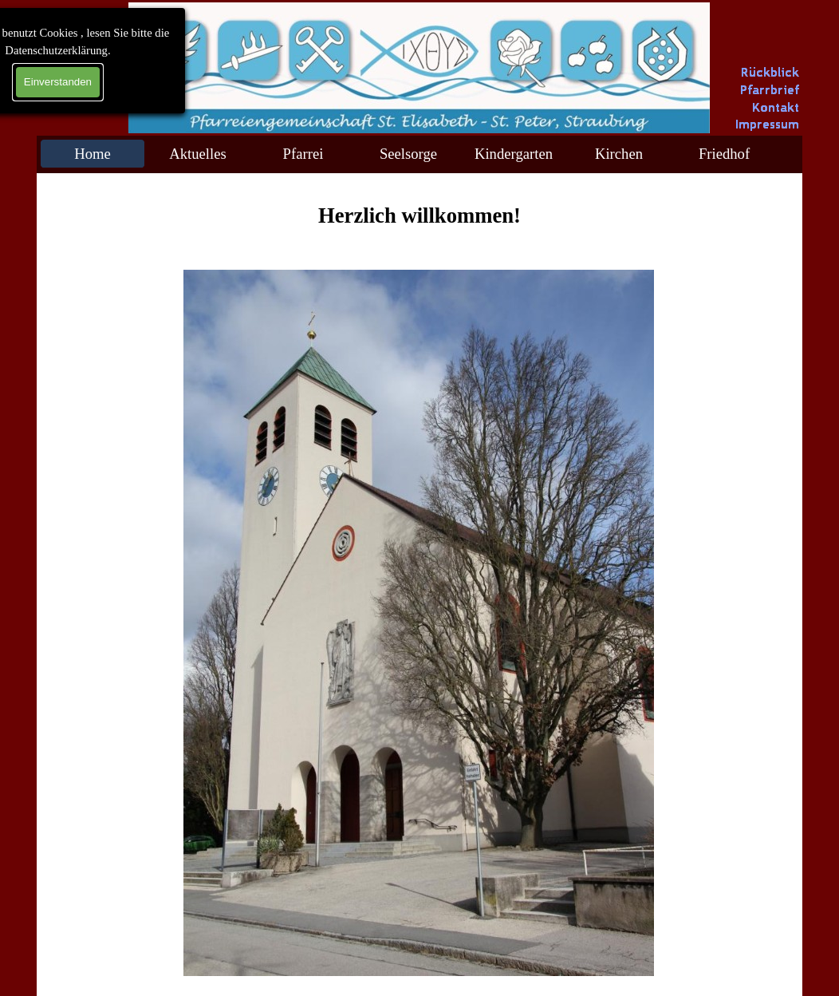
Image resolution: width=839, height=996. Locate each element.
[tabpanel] (419, 215)
